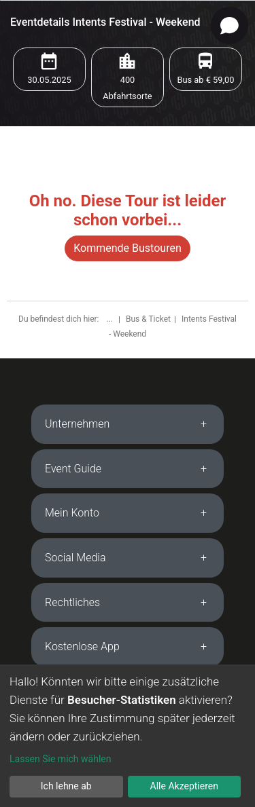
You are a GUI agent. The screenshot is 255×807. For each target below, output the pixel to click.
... (110, 319)
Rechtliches (72, 602)
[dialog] (127, 735)
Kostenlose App (82, 646)
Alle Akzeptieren (184, 786)
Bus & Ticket (148, 319)
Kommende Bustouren (127, 248)
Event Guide (73, 468)
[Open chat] (229, 25)
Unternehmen (77, 423)
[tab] (127, 424)
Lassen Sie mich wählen (60, 758)
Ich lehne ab (66, 786)
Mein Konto (72, 512)
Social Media (75, 557)
